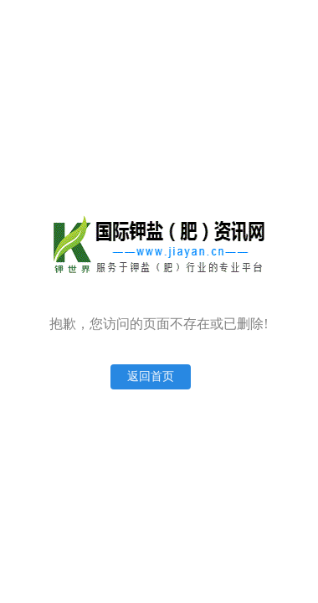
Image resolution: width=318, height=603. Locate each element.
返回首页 (150, 376)
